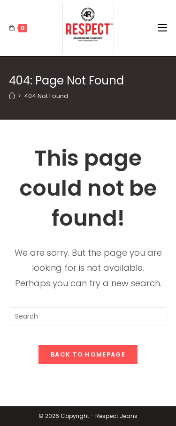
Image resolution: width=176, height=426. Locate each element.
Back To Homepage (88, 354)
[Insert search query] (88, 316)
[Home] (12, 95)
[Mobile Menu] (162, 28)
